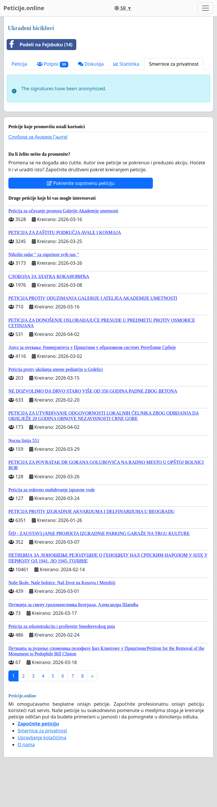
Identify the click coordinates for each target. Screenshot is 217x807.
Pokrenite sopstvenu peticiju (81, 183)
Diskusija (91, 64)
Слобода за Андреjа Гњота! (38, 137)
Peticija (19, 64)
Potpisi (52, 64)
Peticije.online (23, 8)
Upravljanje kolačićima (42, 737)
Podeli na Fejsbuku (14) (40, 44)
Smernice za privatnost (174, 64)
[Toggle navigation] (205, 8)
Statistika (126, 64)
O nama (26, 744)
